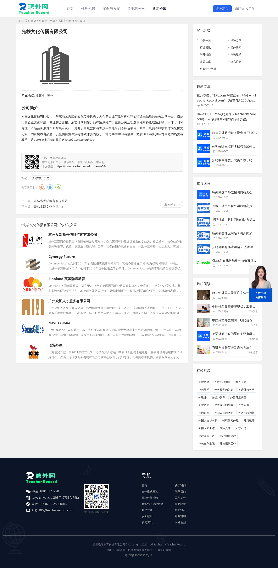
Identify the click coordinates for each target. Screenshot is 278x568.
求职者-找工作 (246, 9)
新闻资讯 (159, 8)
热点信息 (236, 61)
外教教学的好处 (223, 389)
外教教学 (236, 54)
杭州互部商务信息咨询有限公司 (72, 234)
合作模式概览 (150, 491)
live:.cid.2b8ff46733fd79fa (60, 497)
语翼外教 (55, 345)
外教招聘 (203, 382)
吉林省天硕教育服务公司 (51, 201)
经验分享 (236, 40)
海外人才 (241, 382)
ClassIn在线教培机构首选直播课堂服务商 (240, 260)
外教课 (202, 397)
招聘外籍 (203, 412)
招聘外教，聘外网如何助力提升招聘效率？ (241, 219)
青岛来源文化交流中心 (49, 207)
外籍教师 (249, 420)
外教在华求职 (206, 443)
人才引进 (241, 428)
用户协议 (180, 510)
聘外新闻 (236, 47)
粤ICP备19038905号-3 (138, 555)
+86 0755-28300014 (53, 504)
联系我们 (180, 491)
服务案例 (147, 516)
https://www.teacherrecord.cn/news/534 (81, 166)
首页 (70, 8)
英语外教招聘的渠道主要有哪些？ (235, 334)
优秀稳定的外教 (223, 405)
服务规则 (180, 516)
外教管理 (243, 405)
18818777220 (49, 491)
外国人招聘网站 (223, 412)
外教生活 (205, 40)
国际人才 (225, 428)
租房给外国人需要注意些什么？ (233, 293)
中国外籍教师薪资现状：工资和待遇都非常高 (243, 306)
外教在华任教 (206, 436)
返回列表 (170, 204)
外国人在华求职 (207, 420)
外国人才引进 (206, 428)
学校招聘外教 (228, 436)
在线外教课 (218, 397)
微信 (58, 187)
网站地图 (180, 522)
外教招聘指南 (222, 382)
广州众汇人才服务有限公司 (69, 301)
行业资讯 (205, 47)
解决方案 (147, 510)
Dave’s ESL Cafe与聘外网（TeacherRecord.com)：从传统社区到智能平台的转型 (227, 116)
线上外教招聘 (150, 497)
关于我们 (180, 485)
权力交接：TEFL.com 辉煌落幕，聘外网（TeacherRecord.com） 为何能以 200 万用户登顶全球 (226, 98)
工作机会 (180, 497)
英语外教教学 (246, 389)
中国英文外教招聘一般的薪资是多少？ (238, 320)
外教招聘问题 (246, 412)
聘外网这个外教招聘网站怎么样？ (235, 192)
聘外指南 (205, 54)
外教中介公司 (41, 178)
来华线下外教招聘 (152, 504)
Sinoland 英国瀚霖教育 (66, 278)
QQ (50, 187)
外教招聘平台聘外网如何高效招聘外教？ (240, 206)
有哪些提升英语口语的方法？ (232, 347)
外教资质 (203, 405)
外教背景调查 (238, 397)
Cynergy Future (61, 256)
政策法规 (205, 61)
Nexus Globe (59, 323)
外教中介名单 (47, 21)
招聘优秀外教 (230, 420)
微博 (42, 187)
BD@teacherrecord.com (56, 510)
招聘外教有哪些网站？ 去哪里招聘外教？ (240, 247)
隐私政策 (180, 504)
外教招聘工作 (228, 443)
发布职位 (222, 9)
